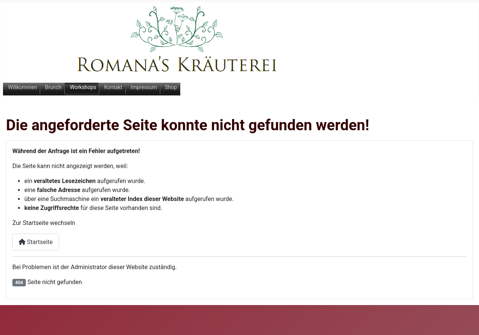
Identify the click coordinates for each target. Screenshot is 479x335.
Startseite (36, 242)
